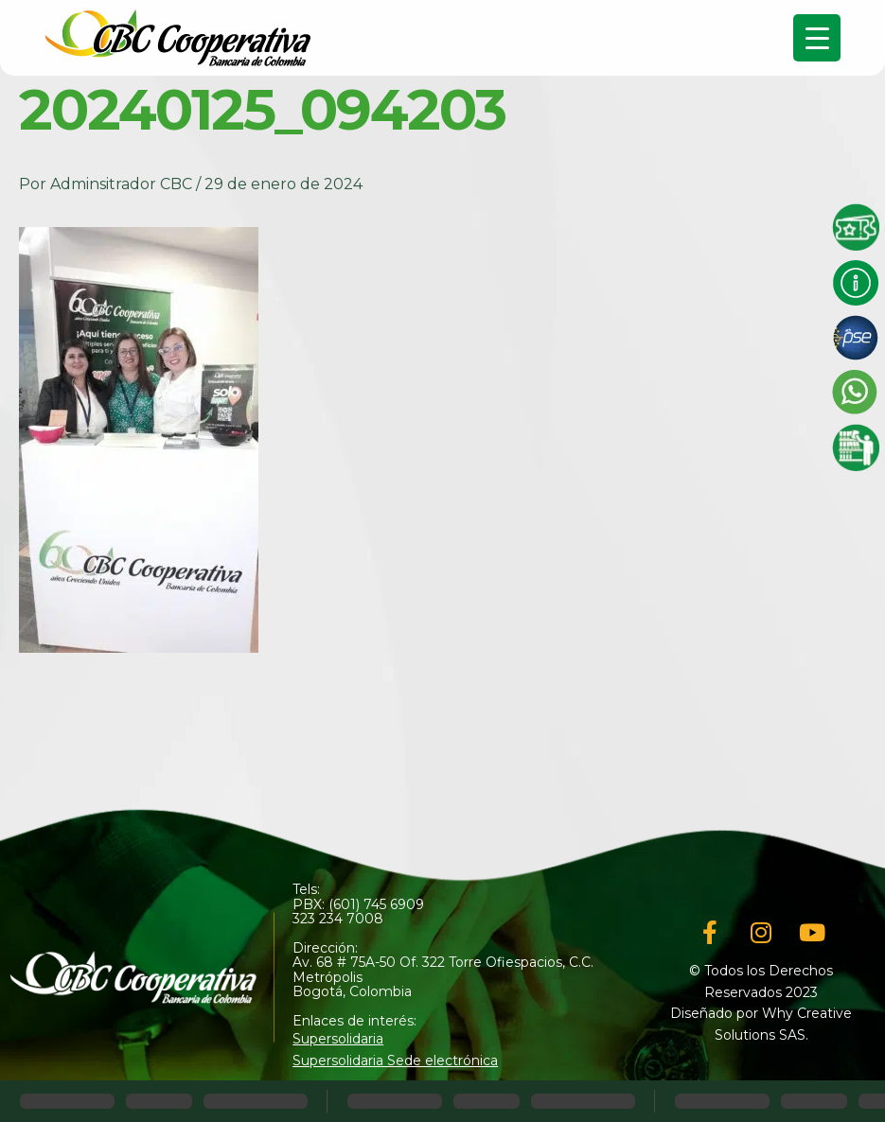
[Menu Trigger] (817, 37)
